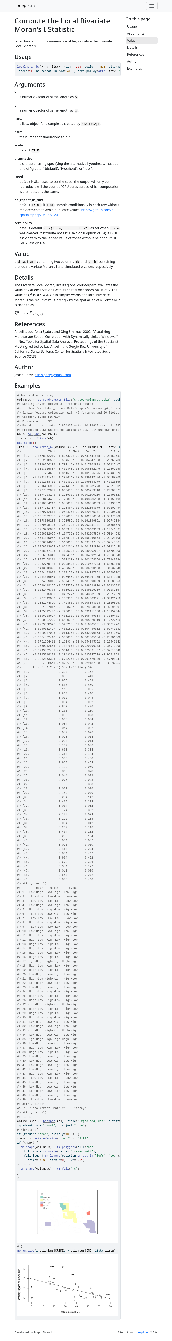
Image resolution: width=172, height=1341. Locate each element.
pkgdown (143, 1332)
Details (132, 47)
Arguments (135, 33)
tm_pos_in (85, 1155)
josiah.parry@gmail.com (52, 375)
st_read (44, 399)
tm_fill (63, 1168)
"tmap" (43, 1134)
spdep (21, 5)
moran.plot (26, 1250)
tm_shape (27, 1147)
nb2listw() (90, 124)
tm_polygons (66, 1147)
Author (132, 61)
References (135, 54)
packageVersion (45, 1138)
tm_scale (50, 1151)
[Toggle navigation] (152, 6)
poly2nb (34, 434)
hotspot (49, 1121)
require (30, 1134)
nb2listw (39, 438)
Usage (132, 26)
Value (131, 40)
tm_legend (52, 1155)
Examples (134, 68)
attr (101, 71)
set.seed (24, 443)
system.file (61, 399)
